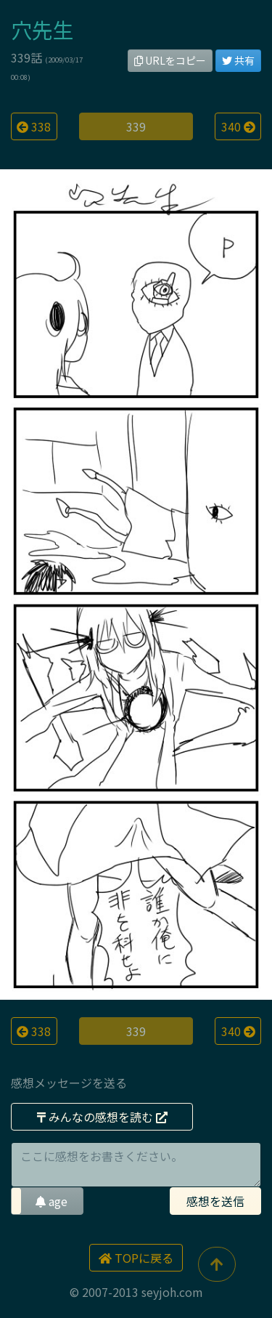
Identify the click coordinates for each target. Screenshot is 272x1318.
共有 (238, 60)
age (51, 1201)
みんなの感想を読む (102, 1116)
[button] (47, 1201)
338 (34, 126)
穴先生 (42, 29)
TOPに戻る (136, 1257)
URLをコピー (170, 60)
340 (238, 126)
